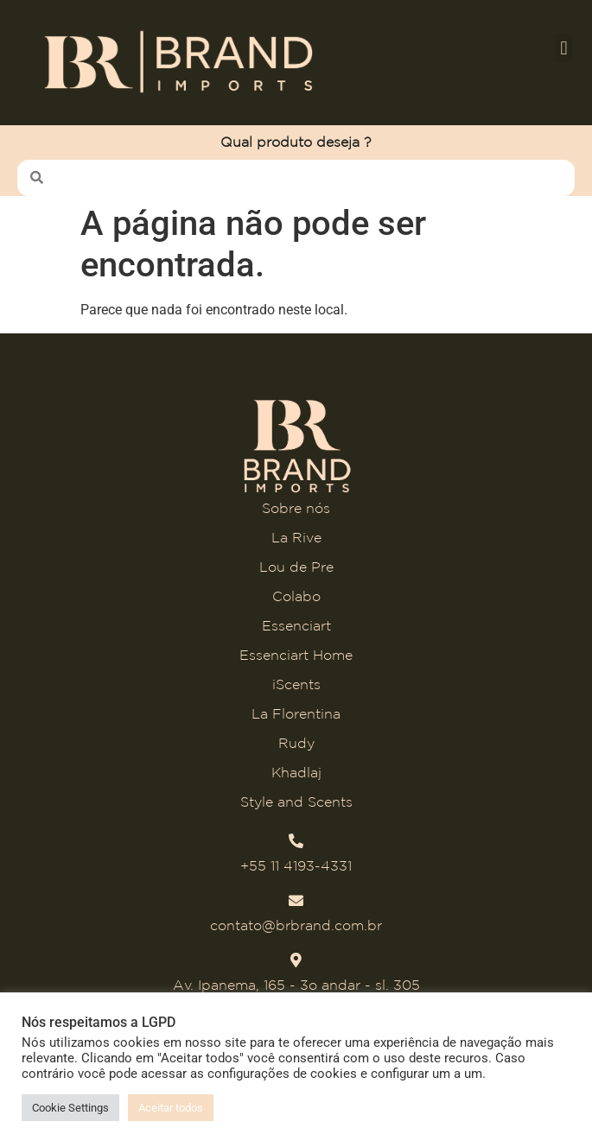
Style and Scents (296, 801)
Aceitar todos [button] (170, 1107)
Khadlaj (296, 772)
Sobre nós (296, 508)
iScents (296, 684)
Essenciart (296, 625)
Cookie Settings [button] (70, 1107)
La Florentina (296, 713)
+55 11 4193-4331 (296, 865)
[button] (564, 48)
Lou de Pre (296, 566)
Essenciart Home (296, 654)
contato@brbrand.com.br (296, 925)
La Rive (296, 537)
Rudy (296, 743)
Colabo (296, 596)
